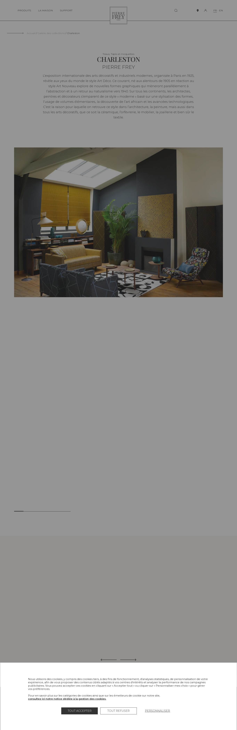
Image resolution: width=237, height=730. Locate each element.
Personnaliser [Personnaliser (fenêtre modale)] (157, 710)
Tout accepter (80, 710)
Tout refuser (118, 710)
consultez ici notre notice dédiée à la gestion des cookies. (67, 698)
